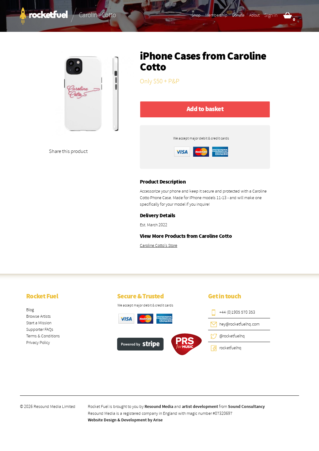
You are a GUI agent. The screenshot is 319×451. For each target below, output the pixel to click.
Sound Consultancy (246, 406)
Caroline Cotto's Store (158, 245)
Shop (196, 15)
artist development (200, 406)
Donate (238, 15)
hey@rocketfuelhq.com (239, 324)
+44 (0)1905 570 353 (237, 312)
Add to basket (205, 109)
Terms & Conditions (43, 336)
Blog (30, 309)
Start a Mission (38, 323)
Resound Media (159, 406)
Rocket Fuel (42, 296)
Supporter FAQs (39, 329)
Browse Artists (38, 316)
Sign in (270, 15)
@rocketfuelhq (232, 336)
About (254, 15)
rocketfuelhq (230, 348)
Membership (216, 15)
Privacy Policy (38, 342)
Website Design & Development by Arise (125, 420)
